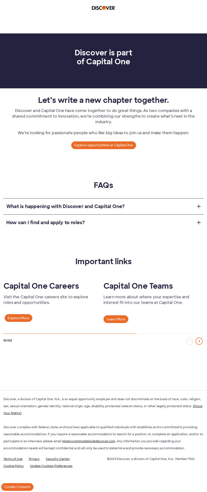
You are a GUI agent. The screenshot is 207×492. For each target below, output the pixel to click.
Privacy (34, 459)
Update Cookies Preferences (51, 466)
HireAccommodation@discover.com (88, 441)
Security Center (58, 459)
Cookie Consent (17, 487)
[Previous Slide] (190, 341)
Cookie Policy (14, 466)
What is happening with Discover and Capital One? (65, 206)
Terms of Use (13, 459)
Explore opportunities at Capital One (103, 145)
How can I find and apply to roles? (45, 222)
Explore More (18, 318)
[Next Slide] (199, 341)
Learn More (116, 319)
